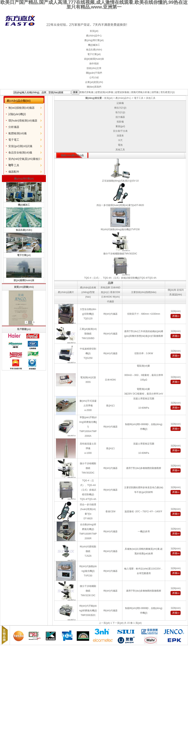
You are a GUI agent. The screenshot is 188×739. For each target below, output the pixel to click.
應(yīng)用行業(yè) (94, 40)
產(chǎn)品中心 (94, 35)
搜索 (75, 92)
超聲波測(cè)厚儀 (104, 92)
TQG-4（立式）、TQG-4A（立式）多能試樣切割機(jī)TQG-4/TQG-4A (88, 489)
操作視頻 (94, 63)
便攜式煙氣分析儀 (140, 92)
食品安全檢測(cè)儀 (20, 152)
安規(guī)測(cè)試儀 (20, 146)
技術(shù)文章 (94, 68)
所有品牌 (105, 287)
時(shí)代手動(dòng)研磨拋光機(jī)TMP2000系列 (88, 611)
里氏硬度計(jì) (167, 92)
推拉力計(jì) (120, 107)
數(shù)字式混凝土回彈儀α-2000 (88, 406)
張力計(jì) (120, 112)
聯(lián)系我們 (94, 86)
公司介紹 (94, 77)
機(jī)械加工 (94, 45)
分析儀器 (13, 126)
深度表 (120, 135)
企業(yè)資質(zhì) (94, 82)
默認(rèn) (177, 294)
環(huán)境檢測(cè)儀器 (22, 120)
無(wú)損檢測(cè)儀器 (21, 107)
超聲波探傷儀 (122, 92)
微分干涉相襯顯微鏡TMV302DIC (88, 468)
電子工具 (13, 165)
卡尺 (120, 140)
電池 (120, 145)
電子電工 (13, 139)
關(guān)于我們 (94, 72)
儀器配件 (13, 171)
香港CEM (115, 292)
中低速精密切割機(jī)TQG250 (88, 353)
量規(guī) (120, 126)
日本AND (115, 287)
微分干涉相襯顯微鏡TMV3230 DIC (88, 591)
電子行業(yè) (94, 54)
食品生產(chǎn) (94, 49)
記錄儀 (120, 103)
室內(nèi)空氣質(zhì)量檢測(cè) (24, 159)
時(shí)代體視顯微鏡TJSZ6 (88, 551)
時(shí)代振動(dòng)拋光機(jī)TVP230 (88, 571)
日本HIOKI (106, 296)
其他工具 (150, 98)
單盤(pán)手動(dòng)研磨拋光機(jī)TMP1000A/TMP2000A (88, 426)
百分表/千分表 (120, 131)
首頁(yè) (94, 31)
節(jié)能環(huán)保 (94, 59)
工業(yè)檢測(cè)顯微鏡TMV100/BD (88, 334)
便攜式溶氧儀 (86, 92)
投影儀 (120, 121)
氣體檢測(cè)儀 (17, 133)
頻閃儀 (154, 92)
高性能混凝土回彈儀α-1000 (88, 448)
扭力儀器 (120, 117)
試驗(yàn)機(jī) (17, 114)
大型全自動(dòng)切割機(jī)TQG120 (88, 314)
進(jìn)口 (105, 292)
